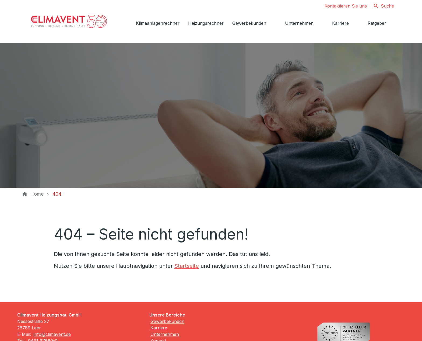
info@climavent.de (52, 334)
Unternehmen (164, 334)
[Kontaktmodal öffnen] (341, 6)
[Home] (37, 194)
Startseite (186, 266)
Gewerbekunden (167, 321)
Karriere (158, 328)
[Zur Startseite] (69, 21)
